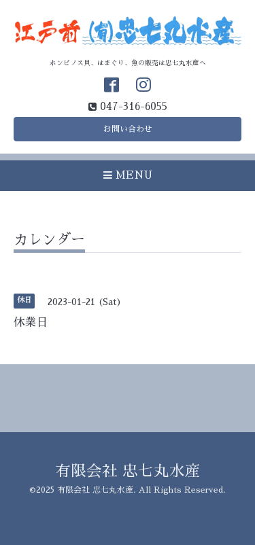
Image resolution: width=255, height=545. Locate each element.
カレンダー (49, 239)
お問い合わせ (127, 129)
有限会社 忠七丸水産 (128, 471)
